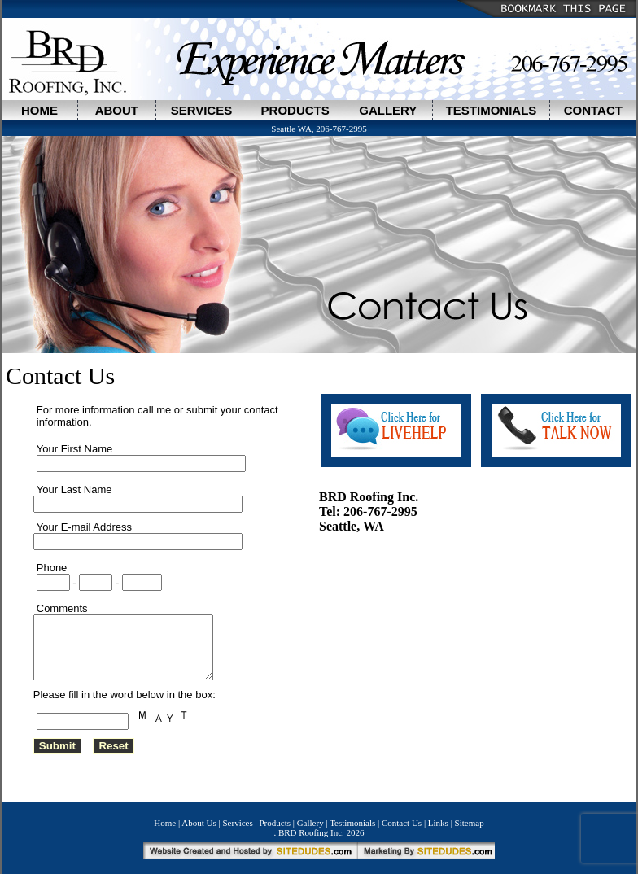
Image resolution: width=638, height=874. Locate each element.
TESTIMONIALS (491, 110)
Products (275, 828)
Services (238, 828)
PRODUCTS (295, 110)
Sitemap (469, 828)
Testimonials (352, 828)
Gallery (310, 828)
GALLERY (388, 110)
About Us (198, 828)
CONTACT (593, 110)
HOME (39, 110)
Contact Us (402, 828)
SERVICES (202, 110)
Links (438, 828)
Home (165, 828)
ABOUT (116, 110)
